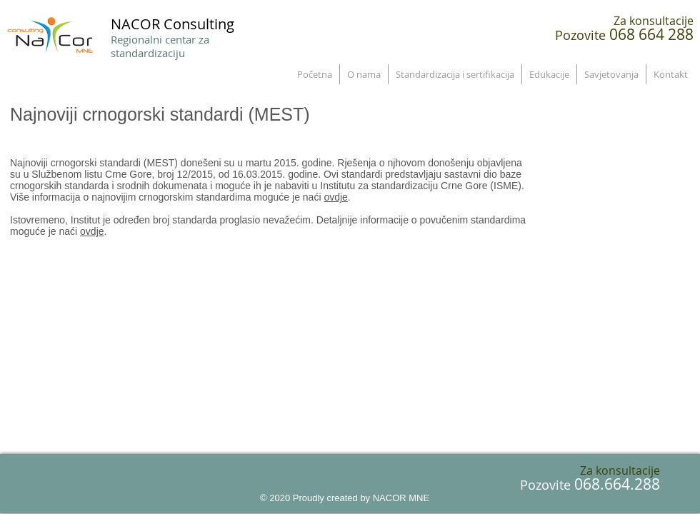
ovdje (335, 197)
